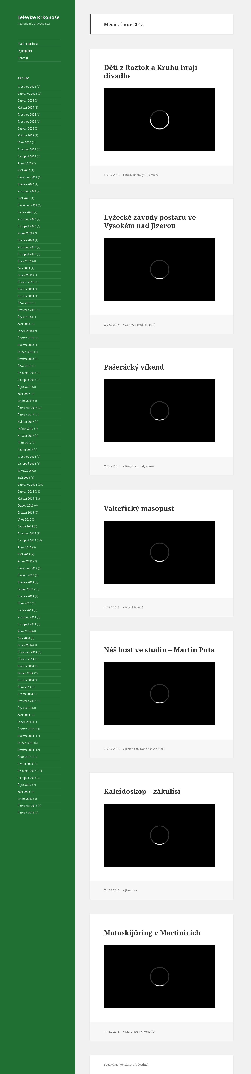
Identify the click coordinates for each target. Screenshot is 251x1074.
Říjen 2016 (25, 471)
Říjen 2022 (25, 163)
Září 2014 (24, 638)
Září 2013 (24, 715)
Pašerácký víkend (134, 366)
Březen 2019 (26, 296)
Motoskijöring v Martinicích (152, 932)
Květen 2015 (26, 582)
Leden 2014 (25, 694)
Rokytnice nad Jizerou (139, 466)
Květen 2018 (26, 345)
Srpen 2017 (25, 401)
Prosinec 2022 (27, 149)
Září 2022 (24, 170)
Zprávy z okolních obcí (140, 325)
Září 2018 (24, 324)
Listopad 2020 (27, 226)
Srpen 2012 (25, 799)
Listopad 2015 (27, 540)
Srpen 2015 (25, 561)
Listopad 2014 (27, 624)
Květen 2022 (26, 184)
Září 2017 (24, 394)
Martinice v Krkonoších (140, 1032)
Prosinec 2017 (27, 373)
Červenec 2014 (27, 652)
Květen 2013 (26, 736)
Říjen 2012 (25, 785)
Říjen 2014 (25, 631)
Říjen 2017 (25, 387)
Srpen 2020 (25, 233)
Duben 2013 (25, 743)
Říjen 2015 (25, 547)
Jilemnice (131, 890)
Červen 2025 (26, 100)
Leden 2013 (25, 764)
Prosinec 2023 (27, 121)
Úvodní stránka (28, 44)
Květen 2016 (26, 498)
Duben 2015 (25, 589)
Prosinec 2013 (27, 701)
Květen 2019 (26, 289)
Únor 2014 (24, 687)
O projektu (25, 51)
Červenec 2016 (27, 484)
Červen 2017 (26, 415)
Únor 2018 (24, 366)
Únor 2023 (24, 142)
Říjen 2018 (25, 317)
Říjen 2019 (25, 261)
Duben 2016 (25, 505)
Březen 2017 (26, 436)
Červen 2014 (26, 659)
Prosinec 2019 (27, 247)
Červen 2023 (26, 128)
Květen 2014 (26, 666)
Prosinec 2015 (27, 533)
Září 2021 (24, 198)
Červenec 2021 (27, 205)
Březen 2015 (26, 596)
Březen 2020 (26, 240)
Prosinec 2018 (27, 310)
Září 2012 (24, 792)
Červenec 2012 (27, 806)
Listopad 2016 (27, 464)
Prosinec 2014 (27, 617)
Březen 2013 (26, 750)
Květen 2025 (26, 107)
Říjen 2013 (25, 708)
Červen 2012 (26, 813)
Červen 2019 (26, 282)
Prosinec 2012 (27, 771)
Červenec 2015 (27, 568)
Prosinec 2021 (27, 191)
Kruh (128, 175)
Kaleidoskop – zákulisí (142, 791)
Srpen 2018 (25, 331)
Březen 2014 (26, 680)
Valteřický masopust (139, 508)
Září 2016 (24, 477)
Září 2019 (24, 268)
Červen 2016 (26, 491)
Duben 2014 (25, 673)
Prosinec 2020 (27, 219)
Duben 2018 (25, 352)
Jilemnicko (132, 749)
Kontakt (23, 58)
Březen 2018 (26, 359)
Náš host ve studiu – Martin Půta (159, 649)
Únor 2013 (24, 757)
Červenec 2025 (27, 93)
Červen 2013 (26, 729)
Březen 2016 (26, 512)
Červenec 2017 (27, 408)
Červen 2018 (26, 338)
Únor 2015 (24, 603)
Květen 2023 (26, 135)
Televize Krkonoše (38, 17)
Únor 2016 (24, 519)
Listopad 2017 (27, 380)
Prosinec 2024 (27, 114)
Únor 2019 (24, 303)
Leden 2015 (25, 610)
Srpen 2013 (25, 722)
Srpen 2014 (25, 645)
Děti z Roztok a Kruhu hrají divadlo (150, 71)
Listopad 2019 (27, 254)
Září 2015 (24, 554)
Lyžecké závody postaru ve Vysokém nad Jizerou (150, 221)
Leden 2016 (25, 526)
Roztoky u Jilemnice (146, 175)
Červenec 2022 (27, 177)
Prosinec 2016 (27, 457)
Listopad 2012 (27, 778)
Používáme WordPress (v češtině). (126, 1064)
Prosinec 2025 (27, 86)
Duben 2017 (25, 429)
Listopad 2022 (27, 156)
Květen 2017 (26, 422)
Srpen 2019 (25, 275)
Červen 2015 (26, 575)
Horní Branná (134, 607)
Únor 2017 (24, 443)
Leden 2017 (25, 450)
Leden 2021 (25, 212)
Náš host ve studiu (152, 749)
